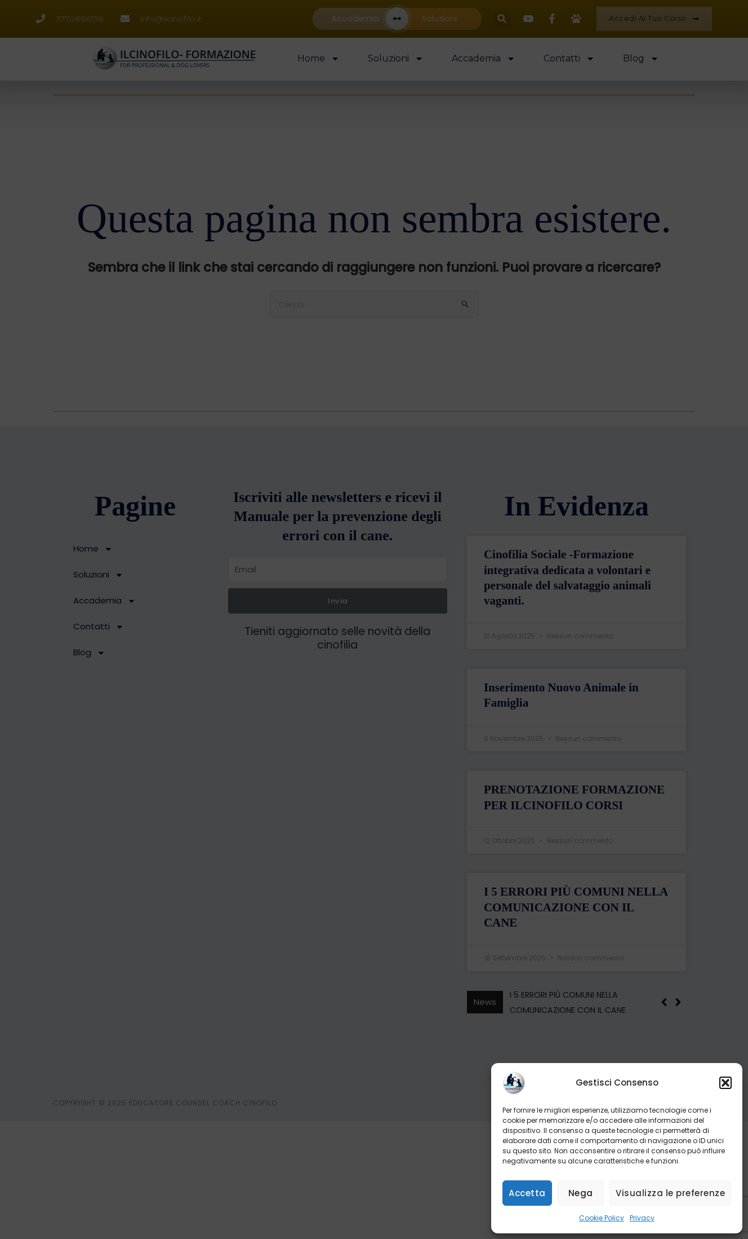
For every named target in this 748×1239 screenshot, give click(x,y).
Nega (580, 1193)
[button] (725, 1082)
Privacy (642, 1218)
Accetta (527, 1193)
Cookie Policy (601, 1218)
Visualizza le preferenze (670, 1193)
